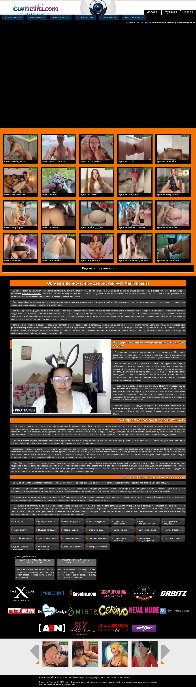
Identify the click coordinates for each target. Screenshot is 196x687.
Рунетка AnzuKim (51, 260)
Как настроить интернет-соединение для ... (76, 561)
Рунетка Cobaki (89, 194)
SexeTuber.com (109, 17)
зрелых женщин (26, 511)
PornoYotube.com (85, 17)
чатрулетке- (137, 389)
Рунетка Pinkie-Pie (90, 260)
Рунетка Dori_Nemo (129, 194)
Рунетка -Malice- (12, 260)
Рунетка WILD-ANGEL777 (94, 161)
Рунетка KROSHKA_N (53, 161)
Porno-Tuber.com (61, 17)
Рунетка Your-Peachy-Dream (133, 260)
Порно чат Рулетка (134, 17)
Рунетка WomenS (51, 227)
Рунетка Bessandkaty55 (169, 260)
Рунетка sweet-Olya (167, 227)
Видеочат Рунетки (133, 22)
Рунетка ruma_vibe (166, 161)
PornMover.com (37, 17)
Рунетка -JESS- (50, 194)
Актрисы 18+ (103, 677)
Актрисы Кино (75, 677)
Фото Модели (89, 677)
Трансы (188, 11)
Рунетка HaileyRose (14, 161)
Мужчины (171, 11)
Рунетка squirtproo (14, 227)
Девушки (152, 11)
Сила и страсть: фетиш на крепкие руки (35, 561)
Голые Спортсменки (120, 677)
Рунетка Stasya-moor (168, 194)
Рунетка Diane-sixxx (14, 194)
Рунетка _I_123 (126, 161)
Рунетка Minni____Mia (92, 227)
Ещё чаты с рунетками (98, 268)
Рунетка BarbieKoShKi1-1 (132, 227)
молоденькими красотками (62, 302)
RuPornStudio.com (13, 17)
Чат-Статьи (62, 677)
